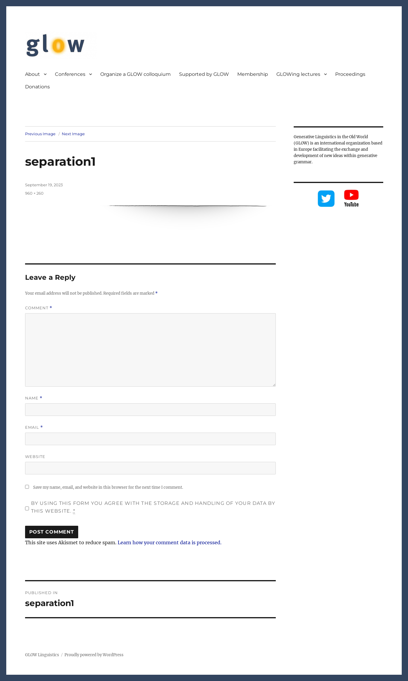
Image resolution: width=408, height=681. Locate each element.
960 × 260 (34, 193)
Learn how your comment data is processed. (169, 542)
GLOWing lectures (298, 74)
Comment (38, 307)
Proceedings (350, 74)
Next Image (73, 133)
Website (35, 456)
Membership (252, 74)
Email (34, 427)
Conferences (70, 74)
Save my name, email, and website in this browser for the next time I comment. (108, 487)
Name (33, 398)
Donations (37, 87)
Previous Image (40, 133)
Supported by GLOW (204, 74)
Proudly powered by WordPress (94, 654)
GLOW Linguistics (42, 654)
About (32, 74)
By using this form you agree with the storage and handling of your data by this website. (153, 507)
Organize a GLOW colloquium (135, 74)
